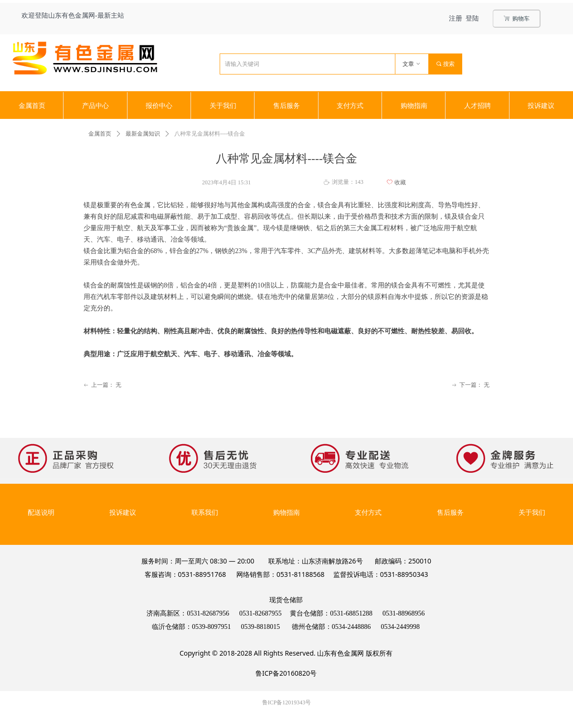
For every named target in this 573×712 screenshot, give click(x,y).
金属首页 (99, 133)
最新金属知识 (143, 133)
